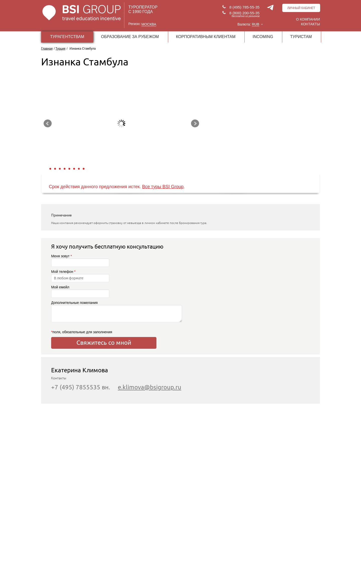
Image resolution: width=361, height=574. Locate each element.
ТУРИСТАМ (301, 37)
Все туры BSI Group (163, 186)
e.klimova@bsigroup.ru (149, 387)
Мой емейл (80, 291)
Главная (47, 48)
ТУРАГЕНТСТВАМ (67, 37)
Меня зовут (80, 260)
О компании (308, 19)
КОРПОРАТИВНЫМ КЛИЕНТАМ (205, 37)
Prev (48, 124)
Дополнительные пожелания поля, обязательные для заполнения (103, 317)
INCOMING (263, 37)
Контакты (310, 24)
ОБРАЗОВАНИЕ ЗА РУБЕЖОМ (130, 37)
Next (195, 124)
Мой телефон (80, 276)
